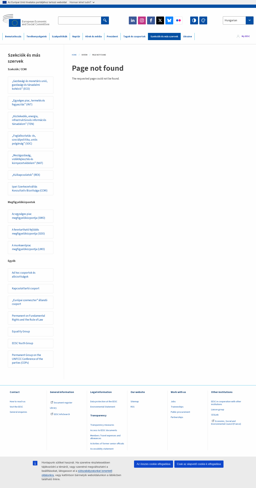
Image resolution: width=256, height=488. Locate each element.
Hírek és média (93, 36)
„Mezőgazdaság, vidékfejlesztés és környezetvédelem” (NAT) (27, 159)
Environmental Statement (102, 406)
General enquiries (18, 412)
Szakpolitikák (59, 36)
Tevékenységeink (36, 36)
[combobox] (238, 20)
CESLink (215, 414)
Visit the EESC (16, 406)
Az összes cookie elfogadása (153, 464)
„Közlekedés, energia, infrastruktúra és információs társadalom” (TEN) (29, 120)
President (112, 36)
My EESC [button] (246, 36)
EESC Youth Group (22, 343)
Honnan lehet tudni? (82, 2)
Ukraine (187, 36)
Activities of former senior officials (107, 443)
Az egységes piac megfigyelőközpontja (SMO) (28, 216)
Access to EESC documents (103, 430)
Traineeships (177, 406)
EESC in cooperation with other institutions (226, 403)
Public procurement (180, 412)
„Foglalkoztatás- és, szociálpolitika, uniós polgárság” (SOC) (24, 139)
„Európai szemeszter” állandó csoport (29, 302)
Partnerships (177, 417)
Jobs (173, 401)
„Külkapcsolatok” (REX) (26, 175)
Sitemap (135, 401)
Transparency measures (102, 425)
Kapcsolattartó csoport (25, 288)
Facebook (151, 20)
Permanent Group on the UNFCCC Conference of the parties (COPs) (27, 359)
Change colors (203, 20)
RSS (133, 406)
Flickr (178, 20)
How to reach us (17, 401)
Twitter (160, 20)
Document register (61, 402)
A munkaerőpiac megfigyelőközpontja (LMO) (28, 247)
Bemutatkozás (13, 36)
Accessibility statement (101, 449)
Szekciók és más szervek (164, 36)
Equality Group (21, 332)
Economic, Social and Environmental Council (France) (226, 423)
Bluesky (169, 20)
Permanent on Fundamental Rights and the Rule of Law (28, 318)
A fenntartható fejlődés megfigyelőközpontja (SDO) (28, 232)
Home (74, 55)
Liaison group (217, 409)
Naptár (76, 36)
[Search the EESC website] (82, 20)
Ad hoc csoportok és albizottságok (23, 275)
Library (53, 408)
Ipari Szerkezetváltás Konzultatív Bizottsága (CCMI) (30, 189)
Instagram (142, 20)
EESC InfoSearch (60, 414)
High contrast (194, 20)
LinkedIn (133, 20)
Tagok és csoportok (134, 36)
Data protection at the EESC (103, 401)
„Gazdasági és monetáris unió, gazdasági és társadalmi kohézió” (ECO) (30, 85)
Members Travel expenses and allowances (105, 437)
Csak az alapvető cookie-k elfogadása (199, 464)
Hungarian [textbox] (231, 20)
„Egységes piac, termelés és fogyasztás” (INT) (28, 103)
